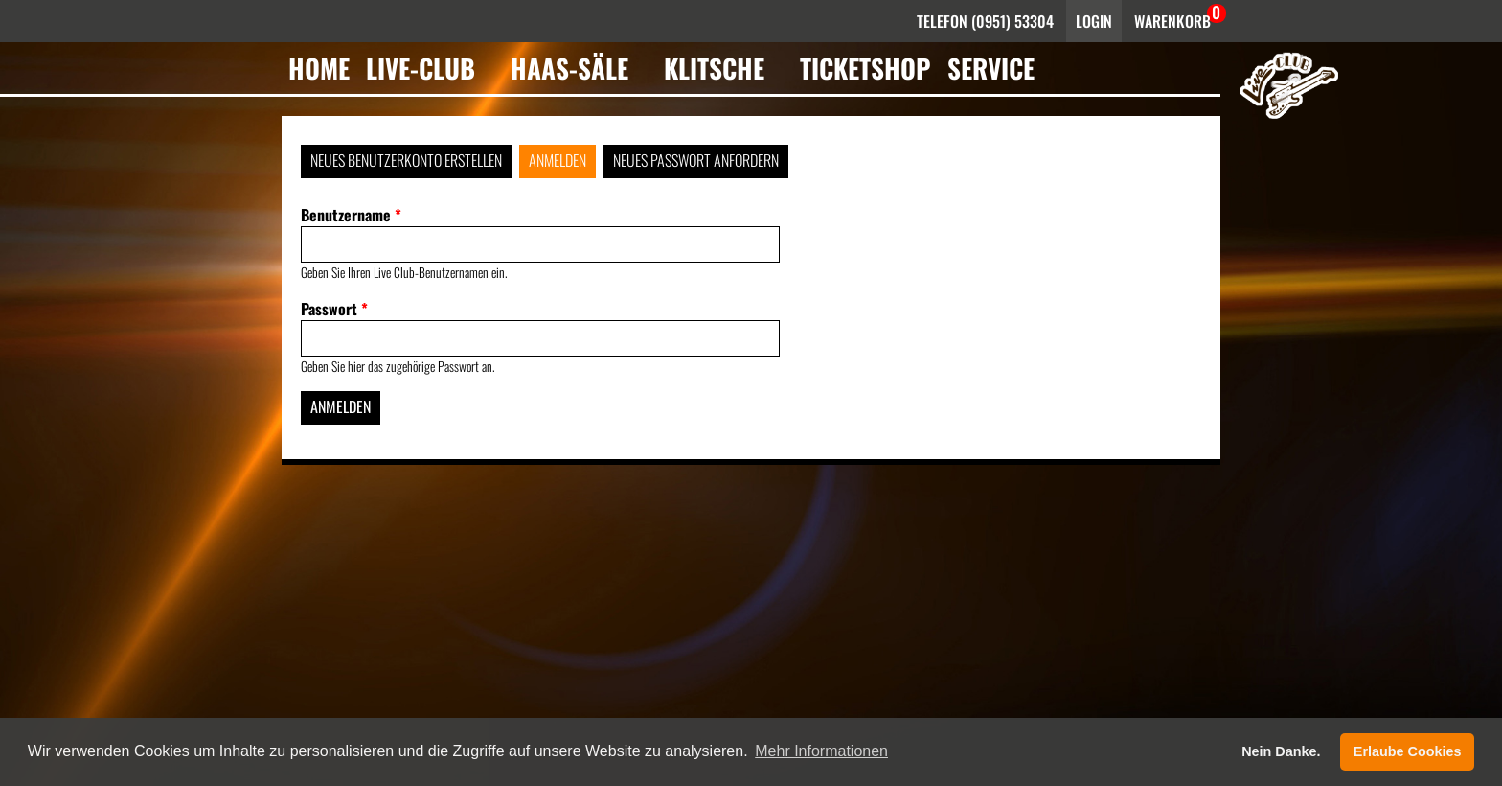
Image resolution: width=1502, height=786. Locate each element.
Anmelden (557, 160)
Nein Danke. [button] (1280, 751)
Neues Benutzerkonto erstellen (406, 160)
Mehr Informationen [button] (821, 751)
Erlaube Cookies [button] (1408, 751)
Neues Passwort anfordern (696, 160)
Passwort (334, 308)
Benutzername (351, 214)
